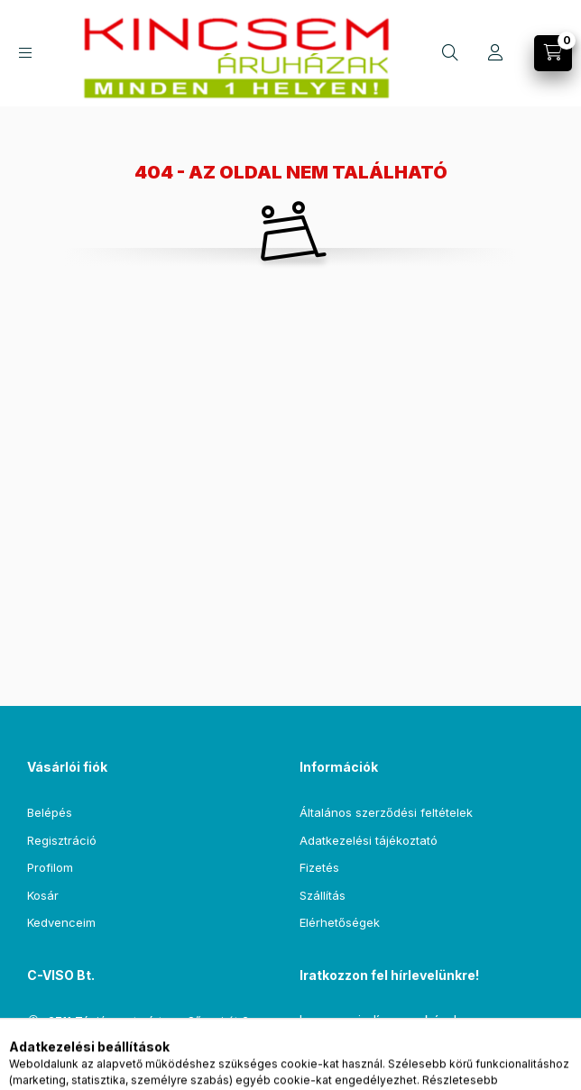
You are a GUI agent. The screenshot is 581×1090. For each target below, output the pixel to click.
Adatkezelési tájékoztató (369, 840)
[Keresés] (450, 53)
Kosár (43, 895)
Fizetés (319, 867)
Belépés (49, 812)
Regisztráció (62, 840)
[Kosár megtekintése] (553, 53)
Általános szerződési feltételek (386, 812)
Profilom (50, 867)
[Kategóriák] (25, 52)
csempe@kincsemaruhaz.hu (128, 1047)
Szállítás (323, 895)
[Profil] (495, 53)
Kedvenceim (61, 922)
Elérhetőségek (340, 922)
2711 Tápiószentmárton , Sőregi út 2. (150, 1020)
